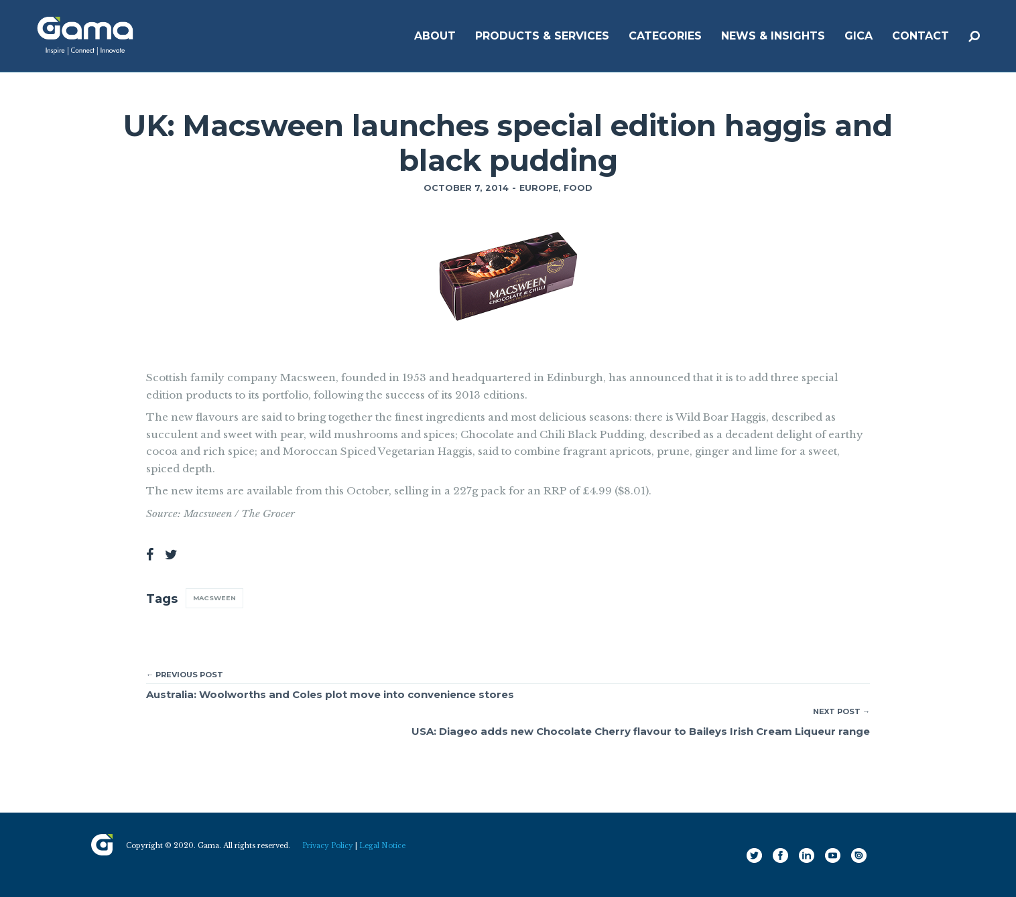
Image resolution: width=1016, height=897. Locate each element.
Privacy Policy (327, 845)
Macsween (214, 598)
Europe (538, 188)
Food (578, 188)
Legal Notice (382, 845)
